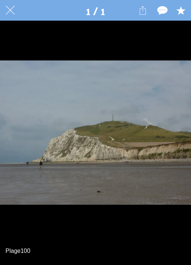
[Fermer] (10, 10)
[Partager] (142, 10)
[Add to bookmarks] (181, 10)
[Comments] (161, 10)
